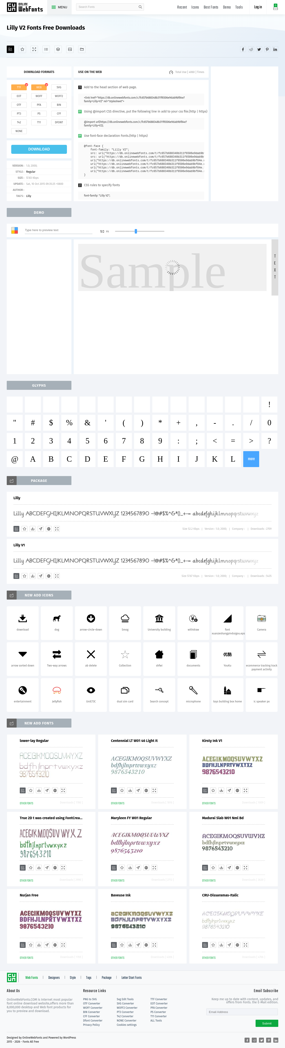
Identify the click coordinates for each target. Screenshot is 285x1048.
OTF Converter (91, 1003)
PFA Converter (158, 1007)
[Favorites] (22, 49)
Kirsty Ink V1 (212, 741)
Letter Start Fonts (132, 978)
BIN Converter (91, 1012)
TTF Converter (158, 999)
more (251, 459)
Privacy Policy (91, 1024)
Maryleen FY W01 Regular (131, 818)
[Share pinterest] (267, 49)
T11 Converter (158, 1016)
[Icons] (70, 49)
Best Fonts (211, 7)
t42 (19, 122)
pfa (39, 104)
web (39, 87)
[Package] (58, 49)
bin (59, 104)
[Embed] (49, 529)
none (18, 131)
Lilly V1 (19, 545)
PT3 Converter (125, 1012)
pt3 (19, 113)
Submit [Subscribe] (267, 1023)
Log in (258, 7)
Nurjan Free (29, 895)
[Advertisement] (244, 133)
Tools (239, 7)
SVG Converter (125, 1003)
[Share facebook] (243, 49)
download (39, 149)
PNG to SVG (90, 999)
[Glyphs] (46, 49)
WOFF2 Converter (127, 1007)
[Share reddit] (251, 49)
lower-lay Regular (34, 741)
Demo (227, 7)
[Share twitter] (259, 49)
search (140, 7)
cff (59, 113)
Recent (182, 7)
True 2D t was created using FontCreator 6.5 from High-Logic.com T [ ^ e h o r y (51, 818)
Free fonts (27, 7)
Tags (88, 978)
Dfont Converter (92, 1020)
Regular (30, 171)
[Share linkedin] (275, 49)
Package (106, 978)
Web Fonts (31, 978)
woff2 (59, 96)
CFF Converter (91, 1016)
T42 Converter (125, 1016)
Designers (54, 978)
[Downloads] (32, 529)
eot (19, 96)
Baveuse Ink (121, 895)
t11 (39, 122)
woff (38, 96)
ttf (19, 87)
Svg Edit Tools (125, 999)
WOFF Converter (92, 1007)
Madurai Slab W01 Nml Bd (223, 818)
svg (59, 87)
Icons (195, 7)
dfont (59, 122)
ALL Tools (156, 1020)
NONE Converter (126, 1020)
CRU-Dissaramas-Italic (220, 895)
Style (73, 978)
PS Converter (158, 1012)
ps (39, 113)
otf (19, 104)
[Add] (10, 49)
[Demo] (34, 49)
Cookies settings (127, 1024)
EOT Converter (159, 1003)
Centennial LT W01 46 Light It (134, 741)
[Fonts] (82, 49)
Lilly (28, 196)
